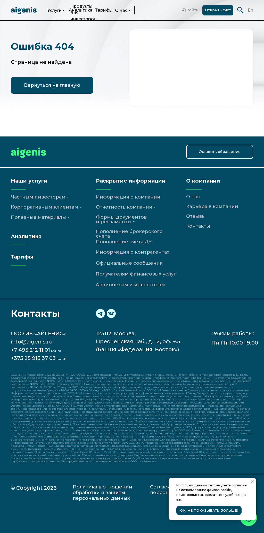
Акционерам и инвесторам (130, 285)
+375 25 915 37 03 (33, 358)
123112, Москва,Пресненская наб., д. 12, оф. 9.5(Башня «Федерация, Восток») (138, 341)
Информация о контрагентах (132, 252)
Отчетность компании (124, 207)
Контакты (198, 226)
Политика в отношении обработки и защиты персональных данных (102, 492)
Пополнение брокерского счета (129, 234)
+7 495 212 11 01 (30, 350)
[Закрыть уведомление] (252, 481)
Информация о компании (128, 197)
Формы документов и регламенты (121, 219)
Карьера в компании (212, 206)
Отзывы (196, 216)
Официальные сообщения (129, 263)
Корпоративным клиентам (44, 207)
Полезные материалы (38, 217)
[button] (219, 152)
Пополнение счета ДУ (124, 242)
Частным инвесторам (38, 197)
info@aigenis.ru (32, 342)
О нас (121, 10)
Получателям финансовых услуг (136, 274)
